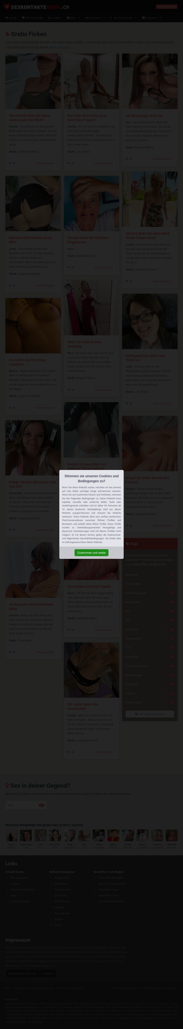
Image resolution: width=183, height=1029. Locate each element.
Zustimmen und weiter (91, 552)
